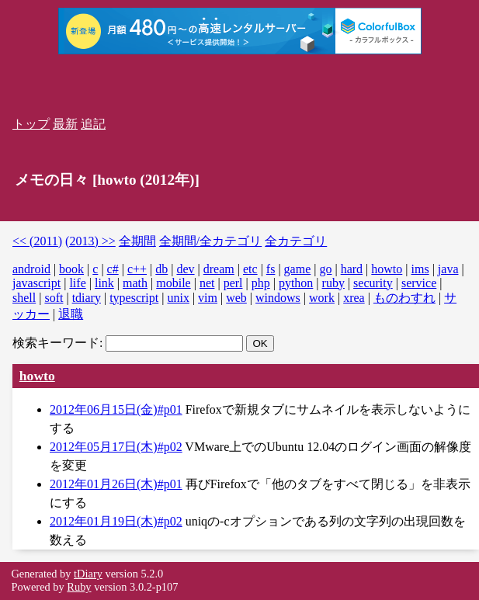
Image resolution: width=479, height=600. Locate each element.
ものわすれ (404, 297)
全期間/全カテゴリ (210, 241)
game (297, 269)
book (71, 269)
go (325, 269)
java (448, 269)
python (296, 283)
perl (233, 283)
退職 (70, 314)
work (322, 297)
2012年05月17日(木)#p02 (116, 446)
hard (352, 269)
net (207, 283)
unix (178, 297)
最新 (65, 123)
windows (277, 297)
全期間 (137, 241)
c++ (137, 269)
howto (386, 269)
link (104, 283)
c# (113, 269)
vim (207, 297)
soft (53, 297)
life (77, 283)
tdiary (86, 297)
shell (24, 297)
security (373, 283)
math (135, 283)
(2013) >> (90, 241)
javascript (36, 283)
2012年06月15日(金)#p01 (116, 409)
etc (250, 269)
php (261, 283)
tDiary (88, 573)
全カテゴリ (296, 241)
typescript (133, 297)
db (161, 269)
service (418, 283)
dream (218, 269)
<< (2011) (37, 241)
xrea (354, 297)
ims (420, 269)
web (236, 297)
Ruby (79, 587)
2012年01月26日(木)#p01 (116, 484)
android (31, 269)
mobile (173, 283)
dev (185, 269)
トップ (31, 123)
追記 (93, 123)
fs (271, 269)
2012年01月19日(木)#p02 (116, 521)
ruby (333, 283)
